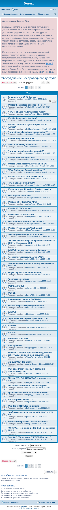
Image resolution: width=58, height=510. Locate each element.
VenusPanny (31, 357)
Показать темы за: (28, 445)
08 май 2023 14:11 (49, 129)
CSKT (28, 99)
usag (28, 424)
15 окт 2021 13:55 (42, 395)
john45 (28, 417)
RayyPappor (31, 348)
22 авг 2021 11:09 (39, 424)
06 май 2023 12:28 (46, 147)
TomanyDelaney (32, 198)
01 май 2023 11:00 (47, 198)
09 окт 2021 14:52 (43, 402)
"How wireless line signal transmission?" (28, 132)
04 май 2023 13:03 (49, 172)
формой (49, 63)
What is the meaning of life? (21, 157)
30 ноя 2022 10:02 (41, 288)
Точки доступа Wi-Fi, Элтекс (22, 97)
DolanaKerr (30, 120)
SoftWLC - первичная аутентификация (27, 250)
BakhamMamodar (33, 129)
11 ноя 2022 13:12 (42, 301)
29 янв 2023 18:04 (43, 259)
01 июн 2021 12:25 (45, 439)
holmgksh (30, 408)
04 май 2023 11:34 (48, 185)
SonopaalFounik (32, 134)
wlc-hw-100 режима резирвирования (26, 305)
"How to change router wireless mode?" (27, 112)
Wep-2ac (12, 332)
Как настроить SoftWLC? (20, 399)
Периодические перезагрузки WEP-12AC (28, 318)
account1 (29, 341)
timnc (28, 308)
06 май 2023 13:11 (49, 140)
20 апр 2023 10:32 (48, 230)
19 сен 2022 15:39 (41, 314)
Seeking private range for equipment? (26, 234)
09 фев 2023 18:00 (42, 252)
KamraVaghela (31, 210)
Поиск (43, 82)
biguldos (29, 314)
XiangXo (29, 191)
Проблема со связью (18, 279)
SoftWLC (12, 312)
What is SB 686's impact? (20, 208)
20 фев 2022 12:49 (41, 383)
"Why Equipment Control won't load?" (26, 170)
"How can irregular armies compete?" (26, 151)
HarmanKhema (32, 159)
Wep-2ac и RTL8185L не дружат (23, 406)
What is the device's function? (22, 118)
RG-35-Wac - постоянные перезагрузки (27, 385)
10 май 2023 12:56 (44, 120)
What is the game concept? (21, 138)
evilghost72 (30, 334)
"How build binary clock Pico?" (23, 145)
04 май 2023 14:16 (47, 166)
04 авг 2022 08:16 (42, 327)
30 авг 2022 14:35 (41, 320)
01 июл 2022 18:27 (42, 341)
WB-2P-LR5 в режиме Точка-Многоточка (27, 421)
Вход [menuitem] (54, 9)
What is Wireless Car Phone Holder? (25, 176)
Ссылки (7, 9)
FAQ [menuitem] (16, 9)
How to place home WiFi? (20, 195)
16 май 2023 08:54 (43, 107)
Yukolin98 (30, 107)
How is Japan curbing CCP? (21, 183)
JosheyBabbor (31, 364)
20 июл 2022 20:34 (44, 334)
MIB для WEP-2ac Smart (19, 362)
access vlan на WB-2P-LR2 (21, 214)
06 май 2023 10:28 (47, 159)
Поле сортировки (28, 449)
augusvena (30, 402)
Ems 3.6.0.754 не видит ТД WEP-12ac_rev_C (29, 437)
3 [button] (32, 87)
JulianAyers (30, 114)
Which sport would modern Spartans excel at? (30, 189)
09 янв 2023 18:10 (42, 275)
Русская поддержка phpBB (29, 508)
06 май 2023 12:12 (48, 153)
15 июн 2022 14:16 (45, 348)
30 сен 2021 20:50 (43, 408)
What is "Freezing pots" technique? (25, 228)
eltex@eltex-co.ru (46, 72)
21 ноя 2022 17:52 (43, 295)
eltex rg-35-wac (15, 345)
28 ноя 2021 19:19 (43, 388)
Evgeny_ (29, 395)
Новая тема (8, 82)
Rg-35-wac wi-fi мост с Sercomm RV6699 (27, 392)
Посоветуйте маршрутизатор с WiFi (26, 257)
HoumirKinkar (31, 147)
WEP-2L (11, 293)
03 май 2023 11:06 (42, 191)
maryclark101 (31, 432)
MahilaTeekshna (32, 230)
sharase (29, 288)
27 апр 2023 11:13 (44, 204)
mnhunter (29, 245)
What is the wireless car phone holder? (27, 105)
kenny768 (30, 295)
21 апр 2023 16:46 (47, 224)
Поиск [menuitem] (55, 14)
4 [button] (36, 87)
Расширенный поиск (48, 82)
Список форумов (11, 502)
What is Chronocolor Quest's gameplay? (27, 164)
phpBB (23, 507)
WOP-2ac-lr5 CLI (16, 286)
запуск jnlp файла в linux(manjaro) (25, 272)
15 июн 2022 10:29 (46, 364)
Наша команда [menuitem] (45, 502)
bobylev (29, 383)
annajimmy (30, 217)
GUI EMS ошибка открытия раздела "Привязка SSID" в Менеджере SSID (31, 241)
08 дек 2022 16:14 (44, 281)
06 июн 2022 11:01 (41, 373)
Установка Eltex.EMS (18, 338)
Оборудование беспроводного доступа (28, 78)
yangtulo (29, 320)
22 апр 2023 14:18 (44, 217)
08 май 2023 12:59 (48, 134)
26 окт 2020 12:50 (40, 99)
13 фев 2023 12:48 (42, 245)
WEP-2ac (12, 325)
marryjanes (30, 281)
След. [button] (39, 87)
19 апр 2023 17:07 (47, 236)
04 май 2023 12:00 (46, 179)
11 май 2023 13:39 (44, 114)
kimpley (29, 373)
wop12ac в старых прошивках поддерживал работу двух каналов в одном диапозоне (30, 353)
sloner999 (30, 259)
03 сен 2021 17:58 (40, 417)
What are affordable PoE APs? (22, 202)
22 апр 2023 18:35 (46, 210)
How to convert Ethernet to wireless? (26, 221)
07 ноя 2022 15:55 (39, 308)
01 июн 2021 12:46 (45, 432)
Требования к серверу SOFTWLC (24, 299)
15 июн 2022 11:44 (45, 357)
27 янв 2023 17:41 (42, 268)
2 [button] (29, 87)
